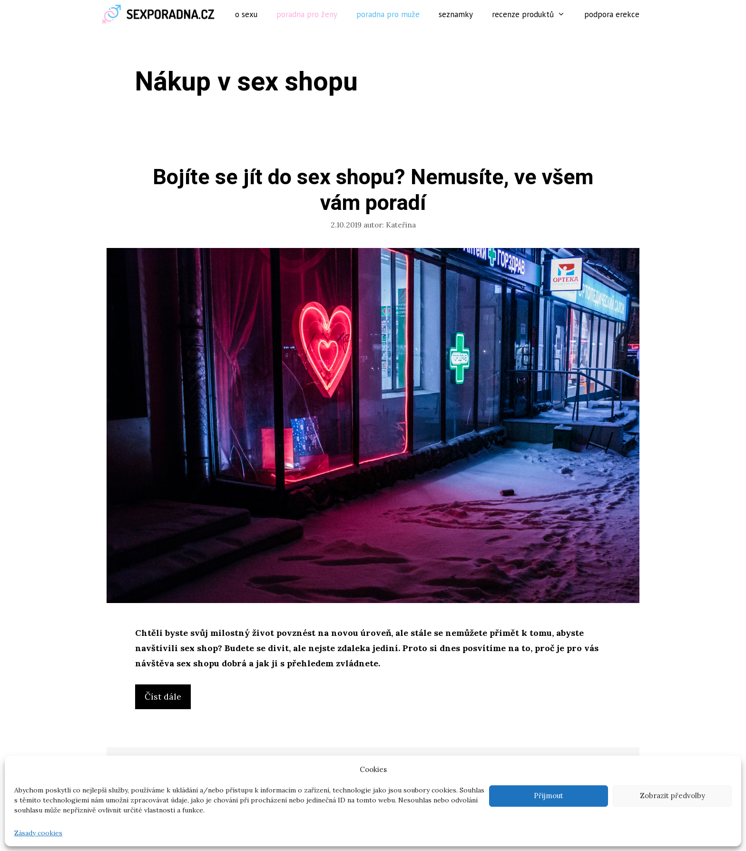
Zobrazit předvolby (672, 795)
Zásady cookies (38, 833)
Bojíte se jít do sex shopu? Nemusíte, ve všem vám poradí (373, 190)
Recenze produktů (533, 14)
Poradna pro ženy (306, 14)
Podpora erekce (611, 14)
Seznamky (456, 14)
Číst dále (167, 699)
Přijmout (548, 795)
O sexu (246, 14)
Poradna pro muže (388, 14)
